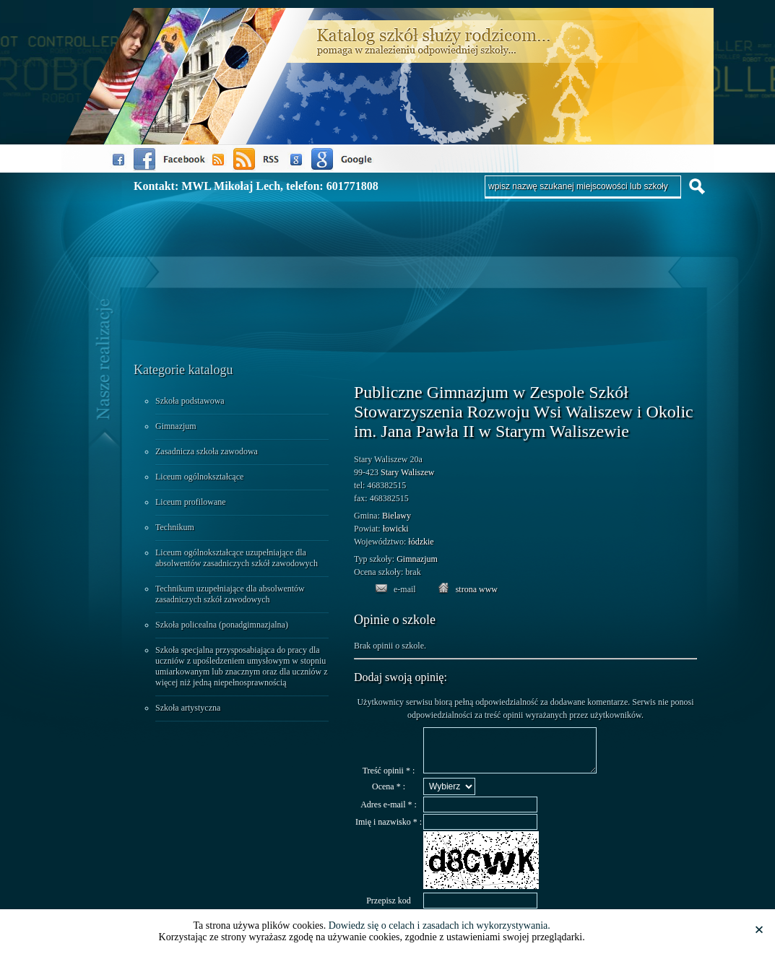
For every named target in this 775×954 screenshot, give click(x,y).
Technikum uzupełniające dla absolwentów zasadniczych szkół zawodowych (230, 594)
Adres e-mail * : (388, 813)
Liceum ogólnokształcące (199, 477)
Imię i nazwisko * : (388, 830)
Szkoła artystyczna (187, 708)
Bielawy (396, 516)
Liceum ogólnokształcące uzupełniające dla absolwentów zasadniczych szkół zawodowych (236, 557)
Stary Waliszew (407, 472)
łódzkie (420, 542)
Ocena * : (388, 795)
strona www (477, 589)
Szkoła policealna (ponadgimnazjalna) (221, 625)
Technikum (174, 527)
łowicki (396, 529)
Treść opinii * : (389, 779)
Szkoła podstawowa (190, 401)
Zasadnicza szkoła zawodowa (206, 451)
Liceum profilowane (190, 502)
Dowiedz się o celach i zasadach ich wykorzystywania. (439, 925)
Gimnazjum (175, 426)
